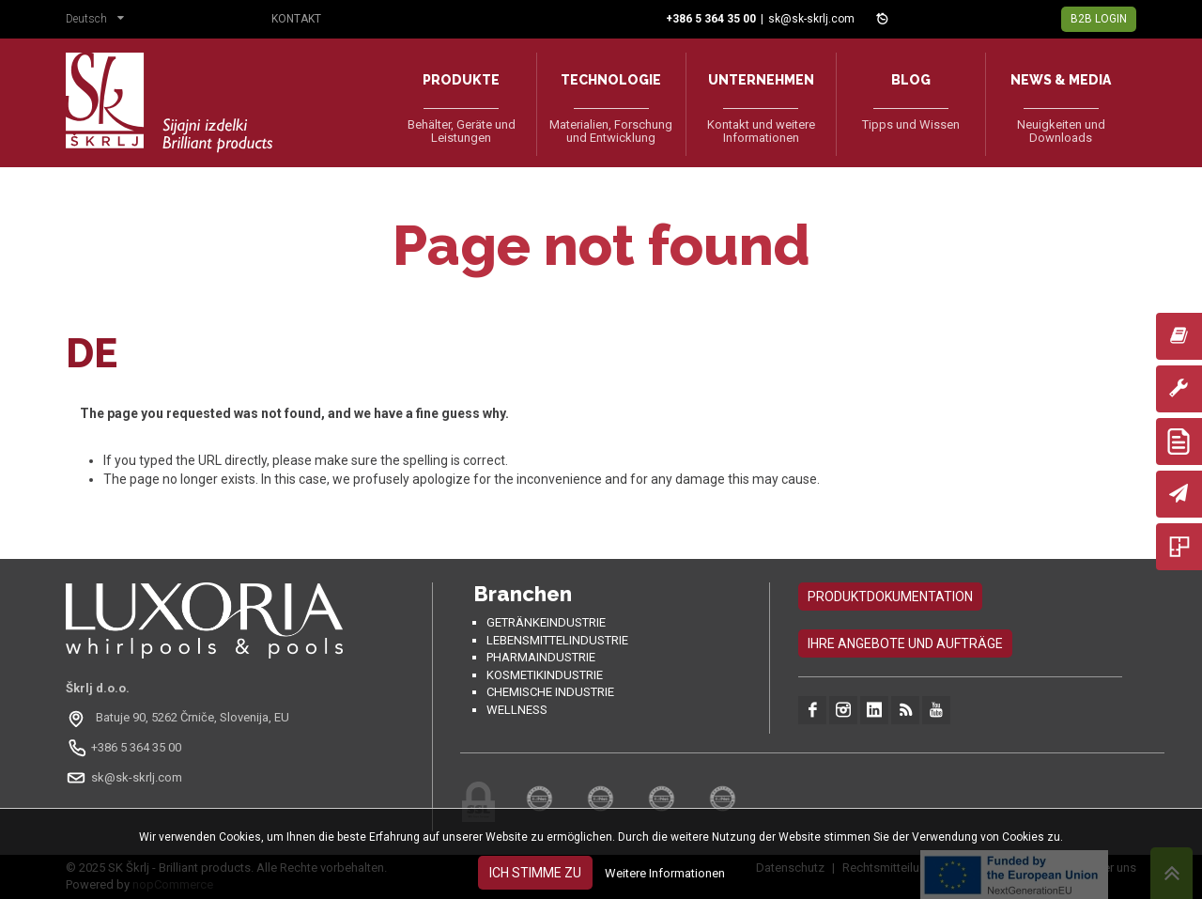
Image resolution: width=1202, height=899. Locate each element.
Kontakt (296, 18)
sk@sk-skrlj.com (811, 18)
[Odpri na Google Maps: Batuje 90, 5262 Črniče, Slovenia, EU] (180, 717)
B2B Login (1099, 18)
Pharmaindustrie (540, 657)
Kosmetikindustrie (544, 675)
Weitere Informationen (665, 873)
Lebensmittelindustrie (557, 640)
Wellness (516, 710)
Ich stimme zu (535, 872)
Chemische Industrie (550, 692)
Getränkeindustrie (546, 622)
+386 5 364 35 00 (136, 747)
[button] (99, 20)
